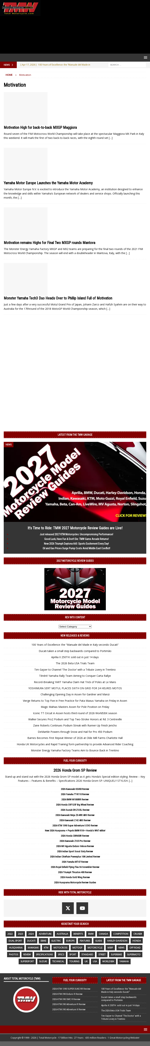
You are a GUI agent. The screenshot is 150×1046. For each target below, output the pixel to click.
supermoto (133, 954)
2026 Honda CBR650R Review (75, 835)
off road (135, 947)
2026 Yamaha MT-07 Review (75, 861)
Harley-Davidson (117, 940)
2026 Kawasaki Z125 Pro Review (75, 841)
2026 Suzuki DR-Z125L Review (75, 810)
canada (103, 933)
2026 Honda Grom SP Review (75, 770)
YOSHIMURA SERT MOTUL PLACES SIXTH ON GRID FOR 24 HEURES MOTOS (75, 688)
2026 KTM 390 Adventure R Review (69, 1004)
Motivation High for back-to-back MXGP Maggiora (40, 127)
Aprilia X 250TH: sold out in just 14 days (75, 657)
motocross (60, 947)
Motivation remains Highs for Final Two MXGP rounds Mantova (49, 242)
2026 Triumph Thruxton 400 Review (75, 872)
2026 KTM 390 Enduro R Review (67, 994)
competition (120, 933)
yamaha (124, 961)
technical (58, 961)
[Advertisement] (94, 27)
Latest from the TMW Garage (75, 434)
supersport (27, 961)
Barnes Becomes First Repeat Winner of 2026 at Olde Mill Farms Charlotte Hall (75, 738)
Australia (62, 933)
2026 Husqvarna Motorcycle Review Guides (75, 882)
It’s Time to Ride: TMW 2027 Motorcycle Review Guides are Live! (75, 528)
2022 (10, 933)
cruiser (137, 933)
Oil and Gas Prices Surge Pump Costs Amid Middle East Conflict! (76, 548)
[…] (111, 138)
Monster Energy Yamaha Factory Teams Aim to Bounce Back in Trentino (75, 750)
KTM (46, 947)
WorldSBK (108, 961)
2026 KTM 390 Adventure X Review (69, 1009)
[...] (130, 780)
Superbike (116, 954)
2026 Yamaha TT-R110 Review (75, 794)
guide (98, 940)
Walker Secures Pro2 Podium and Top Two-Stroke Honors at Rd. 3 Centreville (75, 719)
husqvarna (16, 947)
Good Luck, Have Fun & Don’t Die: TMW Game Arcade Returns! (76, 539)
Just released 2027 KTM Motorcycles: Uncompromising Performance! (76, 534)
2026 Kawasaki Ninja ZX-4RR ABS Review (75, 815)
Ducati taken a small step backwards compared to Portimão (75, 651)
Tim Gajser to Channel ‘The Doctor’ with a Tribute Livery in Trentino (75, 669)
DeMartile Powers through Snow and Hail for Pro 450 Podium (75, 732)
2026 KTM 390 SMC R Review (66, 999)
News (121, 947)
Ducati (31, 940)
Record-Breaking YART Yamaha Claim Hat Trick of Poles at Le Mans (75, 682)
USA (95, 961)
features (85, 940)
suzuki (43, 961)
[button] (145, 57)
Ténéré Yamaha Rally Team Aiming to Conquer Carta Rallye (75, 675)
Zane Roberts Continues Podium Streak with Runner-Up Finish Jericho (75, 725)
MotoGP (77, 947)
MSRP (110, 947)
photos (13, 954)
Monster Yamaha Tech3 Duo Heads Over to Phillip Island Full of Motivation (58, 298)
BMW (91, 933)
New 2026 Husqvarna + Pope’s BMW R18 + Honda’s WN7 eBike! (75, 830)
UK (86, 961)
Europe (70, 940)
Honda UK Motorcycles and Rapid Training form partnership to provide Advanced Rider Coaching (75, 744)
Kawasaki (33, 947)
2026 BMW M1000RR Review (75, 799)
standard (87, 954)
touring (74, 961)
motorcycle (95, 947)
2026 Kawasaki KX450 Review (75, 789)
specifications (44, 954)
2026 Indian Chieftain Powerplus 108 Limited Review (75, 856)
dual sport (15, 940)
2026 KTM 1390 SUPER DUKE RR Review (71, 988)
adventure (45, 933)
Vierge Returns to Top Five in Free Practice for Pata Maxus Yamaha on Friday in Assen (75, 700)
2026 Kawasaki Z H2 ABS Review (75, 820)
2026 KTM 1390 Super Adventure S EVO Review (75, 825)
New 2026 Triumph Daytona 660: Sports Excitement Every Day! (76, 543)
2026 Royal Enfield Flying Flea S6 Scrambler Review (75, 867)
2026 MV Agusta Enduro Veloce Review (75, 846)
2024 (31, 933)
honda (136, 940)
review (27, 954)
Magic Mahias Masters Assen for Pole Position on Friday (75, 707)
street (102, 954)
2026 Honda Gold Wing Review (75, 877)
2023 (20, 933)
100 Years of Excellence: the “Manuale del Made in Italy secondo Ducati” (75, 644)
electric (56, 940)
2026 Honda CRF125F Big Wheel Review (75, 804)
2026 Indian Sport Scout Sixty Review (75, 851)
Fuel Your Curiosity (75, 760)
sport (72, 954)
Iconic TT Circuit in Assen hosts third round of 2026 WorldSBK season (75, 713)
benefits (78, 933)
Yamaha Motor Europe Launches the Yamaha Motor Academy (48, 183)
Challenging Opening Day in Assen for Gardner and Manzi (75, 694)
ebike (43, 940)
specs (61, 954)
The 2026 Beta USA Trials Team (75, 663)
